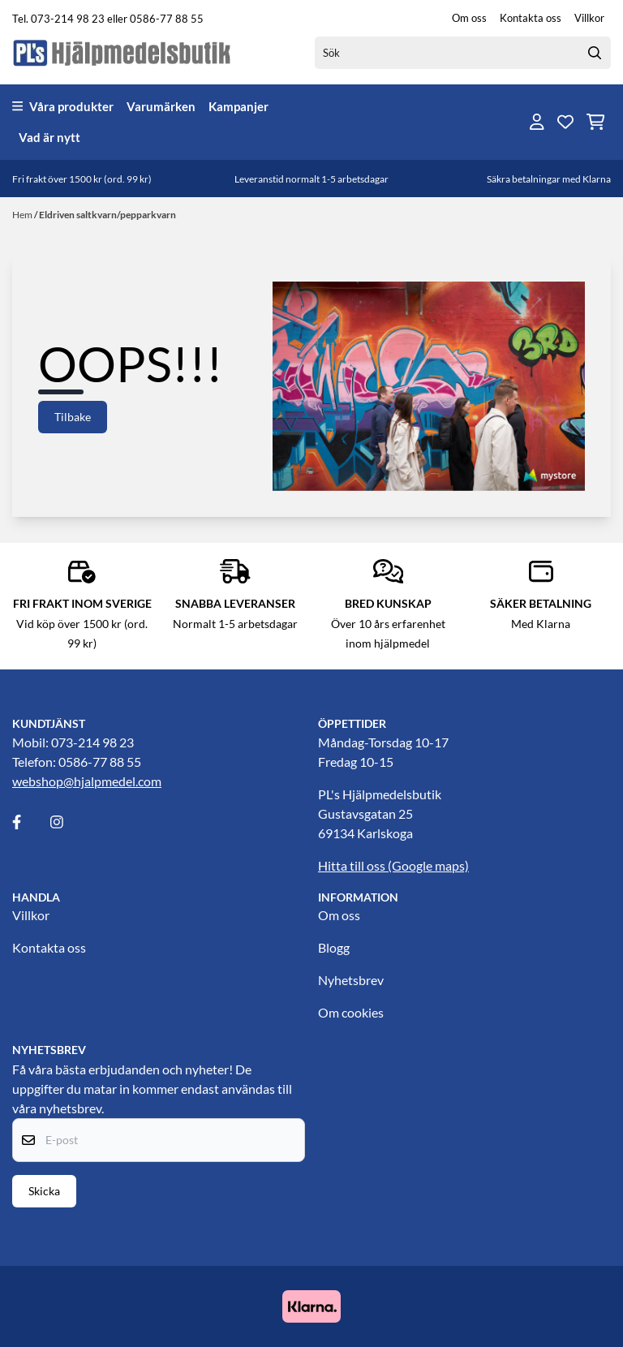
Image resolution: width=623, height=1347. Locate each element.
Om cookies (351, 1012)
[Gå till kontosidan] (537, 121)
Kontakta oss (530, 17)
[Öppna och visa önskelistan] (565, 121)
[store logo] (122, 52)
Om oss (469, 17)
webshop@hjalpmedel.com (86, 781)
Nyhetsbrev (351, 980)
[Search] (594, 53)
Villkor (589, 17)
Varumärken (161, 106)
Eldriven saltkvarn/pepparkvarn (107, 215)
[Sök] (463, 53)
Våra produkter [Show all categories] (63, 106)
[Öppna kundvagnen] (596, 121)
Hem (23, 215)
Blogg (334, 947)
